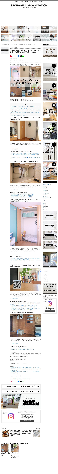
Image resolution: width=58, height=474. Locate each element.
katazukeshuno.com (29, 471)
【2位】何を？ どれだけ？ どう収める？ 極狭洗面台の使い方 (21, 108)
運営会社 (46, 273)
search (45, 44)
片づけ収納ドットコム (29, 6)
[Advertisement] (29, 17)
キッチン (4, 29)
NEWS (22, 1)
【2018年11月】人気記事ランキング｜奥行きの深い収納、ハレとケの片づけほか (25, 367)
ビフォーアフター (53, 37)
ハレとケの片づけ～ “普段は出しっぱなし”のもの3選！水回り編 (22, 347)
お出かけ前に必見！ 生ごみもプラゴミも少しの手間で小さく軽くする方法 (24, 305)
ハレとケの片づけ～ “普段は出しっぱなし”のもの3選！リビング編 (22, 349)
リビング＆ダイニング (13, 29)
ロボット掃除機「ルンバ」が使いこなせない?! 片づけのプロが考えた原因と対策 (25, 153)
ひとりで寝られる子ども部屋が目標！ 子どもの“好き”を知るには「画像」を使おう (25, 258)
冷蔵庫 (4, 37)
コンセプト (46, 271)
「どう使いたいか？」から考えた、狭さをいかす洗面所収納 (21, 196)
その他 (21, 37)
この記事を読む (15, 148)
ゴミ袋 (29, 378)
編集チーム (46, 275)
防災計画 (45, 37)
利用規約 (44, 467)
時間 (29, 37)
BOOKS (35, 1)
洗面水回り (29, 29)
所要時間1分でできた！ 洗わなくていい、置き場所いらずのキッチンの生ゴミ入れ (25, 308)
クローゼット (21, 29)
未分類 (44, 204)
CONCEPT (17, 1)
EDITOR (31, 1)
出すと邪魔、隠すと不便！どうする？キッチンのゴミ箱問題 (21, 309)
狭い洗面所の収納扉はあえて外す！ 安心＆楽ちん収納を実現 (22, 195)
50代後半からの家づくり (46, 184)
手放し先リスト (21, 467)
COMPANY (26, 1)
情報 (37, 37)
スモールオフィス (13, 37)
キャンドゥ (22, 378)
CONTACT (40, 1)
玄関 (37, 29)
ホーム (2, 44)
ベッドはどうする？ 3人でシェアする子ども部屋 (20, 259)
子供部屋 (45, 29)
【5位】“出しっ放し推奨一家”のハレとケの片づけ (19, 115)
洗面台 (26, 378)
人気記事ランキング (15, 378)
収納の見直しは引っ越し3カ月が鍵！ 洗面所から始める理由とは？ (22, 194)
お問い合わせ (39, 467)
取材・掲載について (32, 467)
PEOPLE (44, 187)
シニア (53, 29)
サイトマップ (14, 467)
